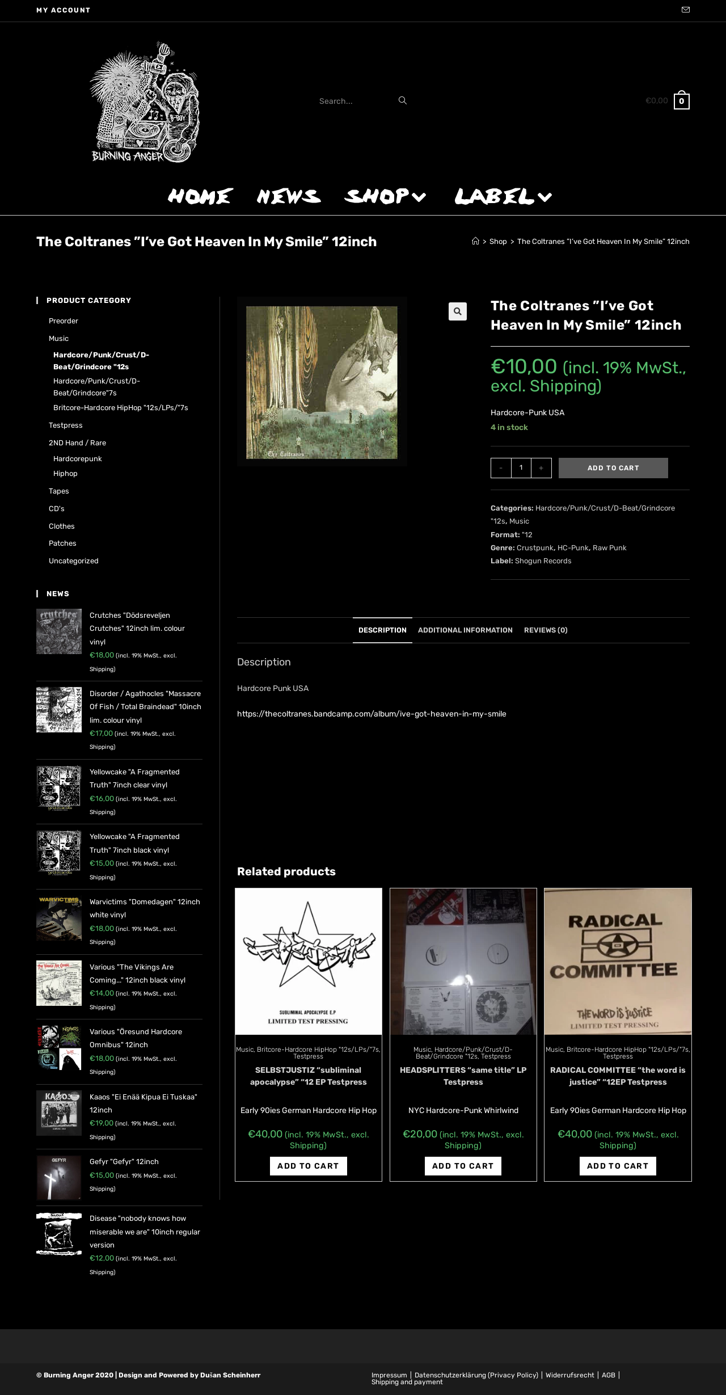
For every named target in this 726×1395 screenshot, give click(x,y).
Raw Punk (610, 547)
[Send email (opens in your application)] (684, 10)
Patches (63, 543)
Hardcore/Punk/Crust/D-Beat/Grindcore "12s (464, 1053)
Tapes (59, 491)
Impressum (389, 1375)
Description (382, 630)
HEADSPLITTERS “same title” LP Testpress (463, 1076)
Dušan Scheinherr (230, 1375)
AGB (608, 1375)
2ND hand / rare (77, 443)
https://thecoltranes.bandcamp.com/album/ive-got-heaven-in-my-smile (371, 714)
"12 (527, 534)
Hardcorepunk (77, 458)
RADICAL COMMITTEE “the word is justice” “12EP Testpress (618, 1076)
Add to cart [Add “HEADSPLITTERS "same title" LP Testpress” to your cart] (463, 1166)
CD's (57, 508)
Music (519, 521)
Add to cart (613, 468)
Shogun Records (543, 561)
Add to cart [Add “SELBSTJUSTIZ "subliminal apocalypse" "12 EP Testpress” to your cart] (308, 1166)
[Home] (475, 241)
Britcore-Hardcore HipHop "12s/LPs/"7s (318, 1049)
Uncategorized (74, 561)
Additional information (465, 630)
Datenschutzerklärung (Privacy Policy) (476, 1375)
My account (63, 10)
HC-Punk (573, 547)
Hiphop (65, 473)
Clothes (62, 526)
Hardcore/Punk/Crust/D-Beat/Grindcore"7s (96, 387)
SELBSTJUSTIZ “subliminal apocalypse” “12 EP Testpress (308, 1076)
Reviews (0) (546, 630)
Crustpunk (535, 547)
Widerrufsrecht (570, 1375)
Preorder (63, 321)
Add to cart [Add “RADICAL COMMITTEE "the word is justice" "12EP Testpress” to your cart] (618, 1166)
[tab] (382, 630)
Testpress (308, 1056)
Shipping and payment (407, 1382)
